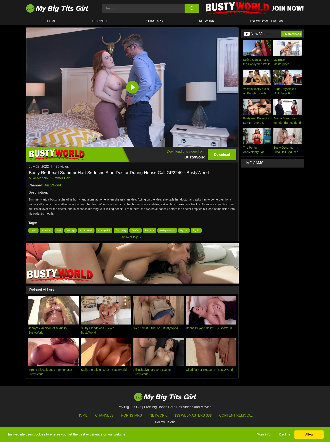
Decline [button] (284, 434)
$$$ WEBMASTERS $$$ (266, 21)
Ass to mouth (86, 230)
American (46, 230)
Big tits (196, 230)
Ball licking (121, 230)
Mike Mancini (38, 178)
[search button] (192, 8)
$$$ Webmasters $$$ (193, 415)
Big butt (184, 230)
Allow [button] (309, 434)
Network (206, 21)
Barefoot (136, 230)
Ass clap (71, 230)
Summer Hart (60, 178)
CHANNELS (100, 21)
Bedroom (149, 230)
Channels (104, 415)
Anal (59, 230)
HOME (51, 21)
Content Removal (236, 415)
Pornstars (154, 21)
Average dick (104, 230)
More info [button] (263, 434)
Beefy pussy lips (167, 230)
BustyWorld (52, 185)
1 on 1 (33, 230)
